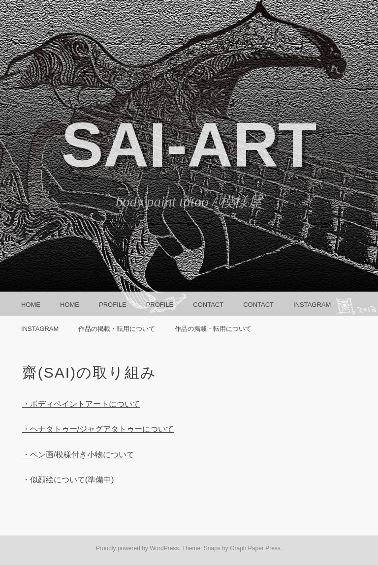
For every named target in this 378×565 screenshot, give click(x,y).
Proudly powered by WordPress (137, 548)
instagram (312, 304)
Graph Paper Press (255, 548)
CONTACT (208, 304)
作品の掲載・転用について (116, 328)
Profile (112, 304)
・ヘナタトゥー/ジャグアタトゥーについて (98, 429)
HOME (30, 304)
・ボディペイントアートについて (81, 404)
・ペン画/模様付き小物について (78, 454)
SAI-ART (188, 145)
